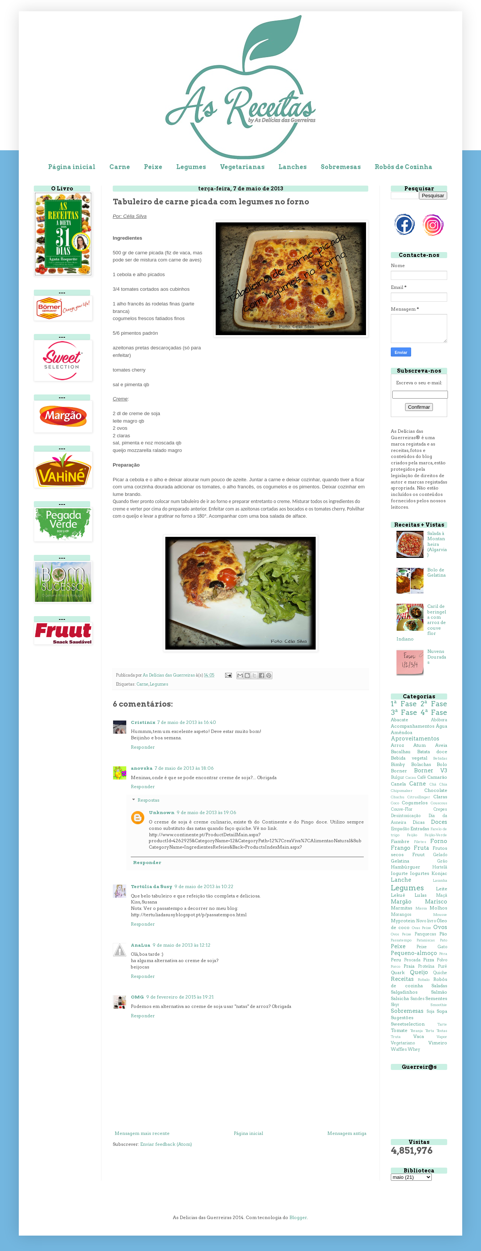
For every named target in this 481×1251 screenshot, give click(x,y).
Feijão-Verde (436, 835)
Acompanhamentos (412, 726)
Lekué (398, 895)
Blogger (298, 1217)
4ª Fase (433, 712)
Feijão (412, 835)
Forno (438, 841)
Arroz (397, 745)
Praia (409, 966)
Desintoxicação (405, 815)
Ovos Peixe (401, 934)
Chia (443, 784)
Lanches (292, 167)
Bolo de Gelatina (436, 572)
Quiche (440, 972)
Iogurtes (419, 873)
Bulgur (397, 777)
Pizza (428, 959)
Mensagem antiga (346, 1133)
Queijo (419, 972)
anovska (142, 768)
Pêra (443, 954)
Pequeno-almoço (414, 953)
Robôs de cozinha (419, 982)
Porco (395, 966)
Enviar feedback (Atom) (166, 1144)
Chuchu (397, 797)
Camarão (437, 777)
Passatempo (401, 940)
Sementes (436, 998)
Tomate (399, 1030)
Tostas (442, 1031)
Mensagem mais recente (142, 1133)
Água (441, 726)
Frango (400, 848)
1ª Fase (404, 704)
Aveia (441, 745)
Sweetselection (408, 1024)
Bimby (398, 764)
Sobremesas (341, 167)
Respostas (148, 800)
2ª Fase (433, 704)
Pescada (412, 960)
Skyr (395, 1004)
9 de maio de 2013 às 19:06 (206, 812)
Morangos (401, 914)
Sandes (417, 998)
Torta (429, 1031)
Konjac (439, 873)
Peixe (153, 167)
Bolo (442, 764)
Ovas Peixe (421, 928)
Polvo (442, 960)
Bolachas (421, 764)
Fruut (418, 854)
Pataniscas (426, 940)
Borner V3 (430, 770)
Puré (442, 966)
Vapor (442, 1037)
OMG (137, 997)
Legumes (191, 167)
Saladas (439, 985)
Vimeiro (437, 1043)
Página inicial (71, 167)
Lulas (420, 895)
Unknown (161, 812)
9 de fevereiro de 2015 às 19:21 (180, 997)
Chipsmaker (402, 791)
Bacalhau (401, 751)
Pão (443, 934)
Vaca (418, 1036)
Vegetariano (403, 1043)
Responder (143, 747)
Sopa (442, 1011)
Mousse (440, 915)
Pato (443, 940)
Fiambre (400, 841)
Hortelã (439, 867)
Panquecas (425, 934)
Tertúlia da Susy (151, 886)
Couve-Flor (402, 809)
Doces (439, 822)
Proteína (426, 966)
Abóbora (439, 720)
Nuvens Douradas (436, 656)
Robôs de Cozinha (404, 167)
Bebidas (440, 758)
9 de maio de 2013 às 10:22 (203, 886)
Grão (442, 861)
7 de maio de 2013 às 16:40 (186, 722)
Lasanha (440, 880)
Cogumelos (415, 802)
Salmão (439, 992)
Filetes (420, 842)
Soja (430, 1011)
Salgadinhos (404, 992)
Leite (441, 888)
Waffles (399, 1049)
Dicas (419, 822)
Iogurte (399, 873)
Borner (399, 771)
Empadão (400, 828)
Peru (396, 959)
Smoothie (438, 1005)
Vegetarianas (242, 167)
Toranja (416, 1031)
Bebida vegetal (409, 758)
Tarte (442, 1024)
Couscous (439, 803)
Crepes (440, 809)
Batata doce (432, 751)
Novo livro (426, 921)
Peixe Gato (431, 946)
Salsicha (400, 998)
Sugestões (402, 1017)
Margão (401, 901)
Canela (398, 784)
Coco (395, 803)
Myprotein (403, 920)
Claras (440, 796)
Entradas (419, 828)
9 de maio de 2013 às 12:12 (181, 945)
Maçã (441, 895)
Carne (119, 167)
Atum (419, 745)
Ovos (440, 927)
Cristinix (143, 722)
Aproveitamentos (415, 738)
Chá (433, 784)
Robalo (424, 980)
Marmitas (401, 908)
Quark (398, 972)
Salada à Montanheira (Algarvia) (437, 544)
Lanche (401, 879)
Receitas (402, 979)
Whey (414, 1049)
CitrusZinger (418, 797)
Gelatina (400, 861)
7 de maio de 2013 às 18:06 (184, 768)
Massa (421, 908)
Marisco (436, 901)
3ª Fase (404, 712)
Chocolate (435, 790)
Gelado (440, 854)
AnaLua (140, 945)
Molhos (438, 908)
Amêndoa (401, 732)
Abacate (399, 719)
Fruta (421, 848)
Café (421, 777)
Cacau (410, 777)
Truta (396, 1037)
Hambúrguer (405, 867)
